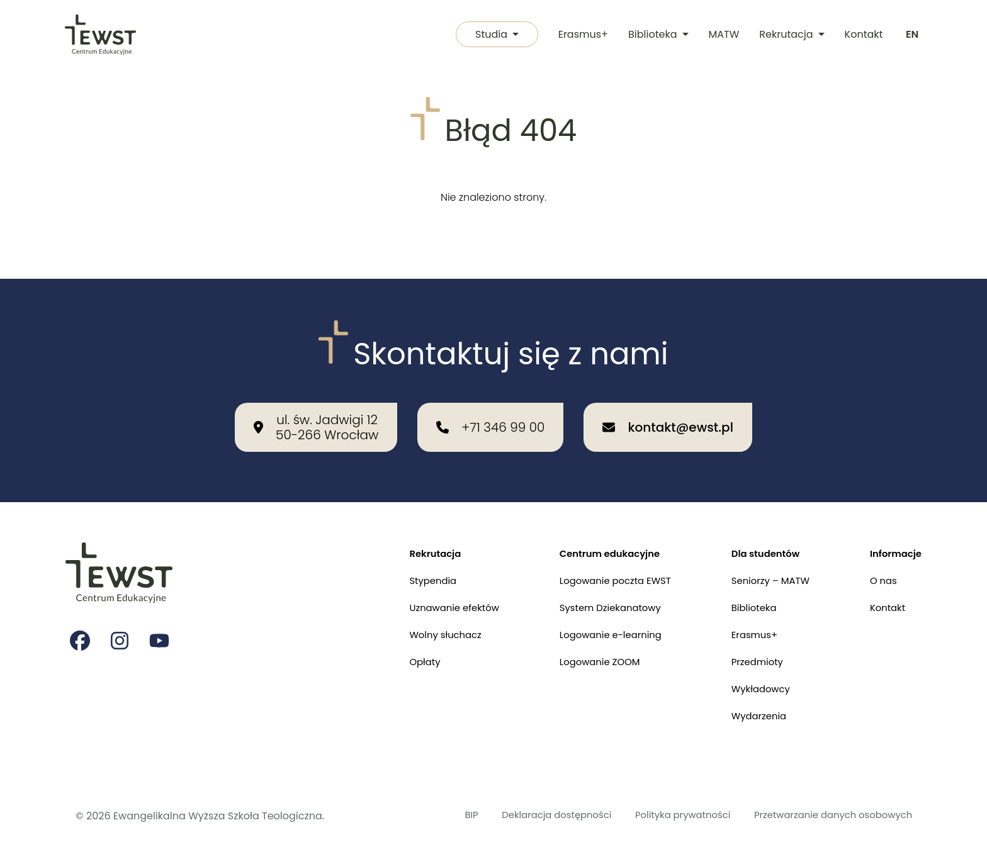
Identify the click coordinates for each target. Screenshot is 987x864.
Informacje (894, 541)
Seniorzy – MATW (763, 570)
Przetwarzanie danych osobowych (825, 816)
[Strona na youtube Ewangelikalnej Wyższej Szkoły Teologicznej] (161, 630)
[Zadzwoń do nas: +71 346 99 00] (490, 414)
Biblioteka (657, 35)
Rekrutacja (790, 35)
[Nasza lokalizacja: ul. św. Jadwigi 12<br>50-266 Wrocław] (316, 414)
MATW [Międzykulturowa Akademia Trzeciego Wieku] (722, 35)
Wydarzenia (750, 715)
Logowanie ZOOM (583, 657)
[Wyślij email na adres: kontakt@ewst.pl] (668, 414)
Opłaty (399, 657)
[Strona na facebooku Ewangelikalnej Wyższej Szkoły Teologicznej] (80, 630)
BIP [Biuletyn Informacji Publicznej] (436, 816)
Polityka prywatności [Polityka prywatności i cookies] (664, 816)
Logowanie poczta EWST (600, 570)
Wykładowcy (752, 686)
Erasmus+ (581, 35)
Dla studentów (757, 541)
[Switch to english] (911, 35)
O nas (880, 570)
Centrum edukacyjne (594, 541)
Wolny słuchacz (422, 628)
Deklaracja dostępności (527, 816)
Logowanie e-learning (595, 628)
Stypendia (408, 570)
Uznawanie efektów (431, 599)
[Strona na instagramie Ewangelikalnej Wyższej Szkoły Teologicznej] (121, 630)
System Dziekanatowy (595, 599)
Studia (493, 35)
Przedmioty (749, 657)
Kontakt (862, 35)
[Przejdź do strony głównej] (101, 35)
